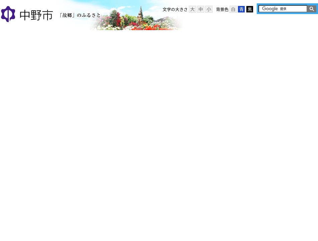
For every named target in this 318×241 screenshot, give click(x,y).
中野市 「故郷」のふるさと (51, 14)
